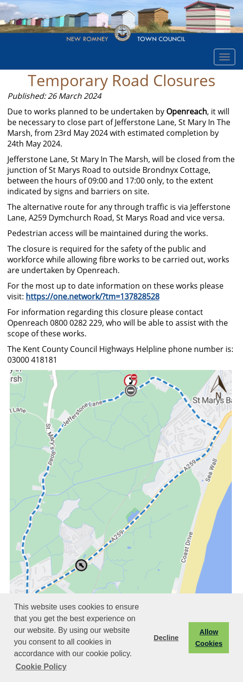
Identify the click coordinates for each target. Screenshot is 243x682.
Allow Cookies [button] (209, 637)
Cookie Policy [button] (41, 667)
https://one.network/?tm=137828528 (92, 296)
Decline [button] (166, 638)
